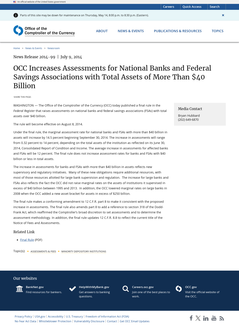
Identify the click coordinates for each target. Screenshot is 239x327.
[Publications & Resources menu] (178, 31)
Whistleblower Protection (55, 321)
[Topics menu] (217, 31)
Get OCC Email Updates (135, 321)
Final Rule (27, 240)
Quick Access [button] (192, 7)
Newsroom (54, 48)
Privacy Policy (23, 316)
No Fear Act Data (25, 321)
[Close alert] (223, 15)
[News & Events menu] (131, 31)
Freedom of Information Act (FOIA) (107, 316)
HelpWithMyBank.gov (94, 287)
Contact (112, 321)
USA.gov (40, 316)
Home (16, 48)
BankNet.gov (35, 287)
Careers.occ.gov (143, 287)
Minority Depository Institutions (83, 251)
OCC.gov (191, 287)
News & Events (33, 48)
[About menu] (102, 31)
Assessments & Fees (43, 251)
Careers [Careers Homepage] (168, 7)
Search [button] (215, 7)
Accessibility (55, 316)
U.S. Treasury (74, 316)
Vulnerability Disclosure (89, 321)
